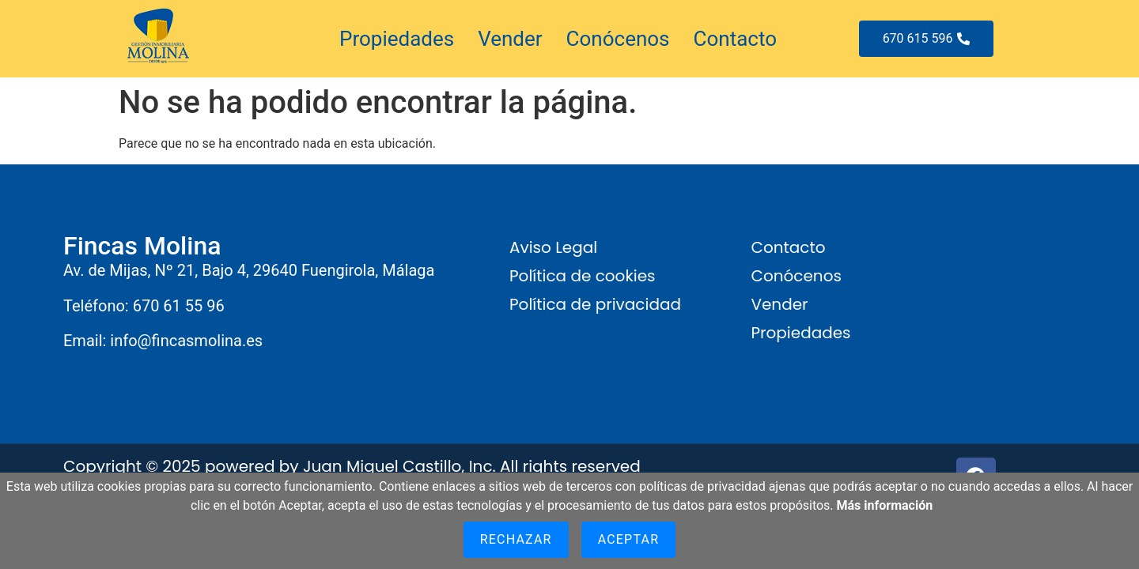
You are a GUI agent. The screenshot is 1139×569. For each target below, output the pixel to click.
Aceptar (629, 539)
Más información (885, 505)
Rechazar (516, 539)
